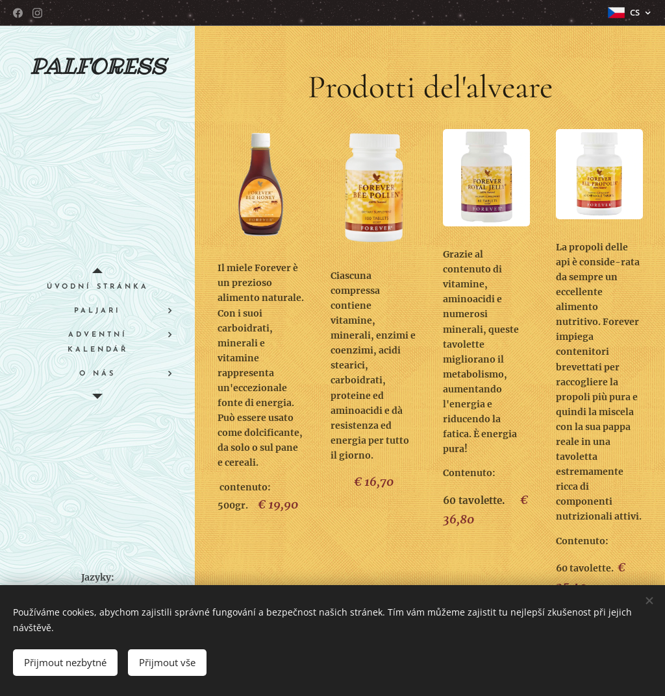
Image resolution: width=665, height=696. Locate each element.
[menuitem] (97, 287)
